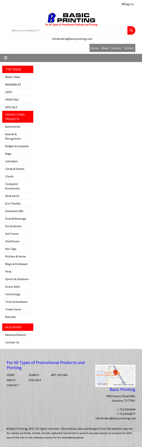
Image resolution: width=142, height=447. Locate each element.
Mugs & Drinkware (16, 264)
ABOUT (11, 380)
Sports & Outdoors (17, 279)
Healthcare (12, 241)
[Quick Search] (67, 30)
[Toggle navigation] (6, 57)
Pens (8, 271)
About (105, 48)
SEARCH (34, 375)
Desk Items (12, 196)
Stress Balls (12, 286)
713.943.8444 (127, 409)
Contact (129, 48)
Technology (12, 294)
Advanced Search (15, 335)
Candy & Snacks (14, 169)
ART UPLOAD (59, 375)
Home (95, 48)
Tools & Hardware (16, 302)
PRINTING (11, 99)
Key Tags (10, 249)
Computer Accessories (12, 186)
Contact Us (12, 342)
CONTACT (13, 385)
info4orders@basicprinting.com (72, 39)
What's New (12, 77)
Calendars (11, 161)
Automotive (12, 126)
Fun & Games (13, 226)
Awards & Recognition (13, 136)
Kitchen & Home (15, 256)
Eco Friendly (13, 203)
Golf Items (12, 233)
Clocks (9, 176)
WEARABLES (13, 84)
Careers (116, 48)
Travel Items (13, 309)
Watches (10, 317)
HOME (11, 375)
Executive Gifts (14, 211)
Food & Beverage (15, 218)
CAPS (8, 92)
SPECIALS (11, 107)
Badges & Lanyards (17, 146)
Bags (8, 153)
